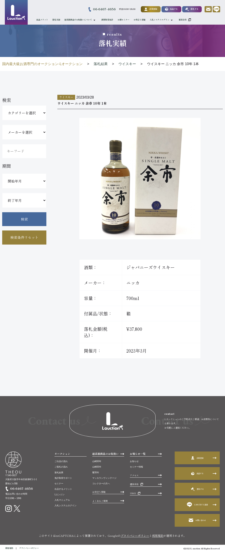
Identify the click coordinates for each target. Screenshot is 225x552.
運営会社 (183, 19)
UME (133, 493)
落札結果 (58, 472)
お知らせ (134, 461)
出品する (170, 9)
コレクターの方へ (101, 483)
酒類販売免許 (108, 19)
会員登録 (150, 9)
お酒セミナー (124, 19)
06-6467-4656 (103, 9)
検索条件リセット (24, 237)
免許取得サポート (63, 478)
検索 (24, 219)
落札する (191, 9)
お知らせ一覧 (138, 453)
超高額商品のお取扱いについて (79, 19)
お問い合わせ (197, 520)
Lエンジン (59, 494)
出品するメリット (63, 489)
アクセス (134, 475)
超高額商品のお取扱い (105, 453)
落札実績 (57, 19)
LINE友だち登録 (197, 504)
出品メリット (43, 19)
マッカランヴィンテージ (104, 478)
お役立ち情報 (140, 19)
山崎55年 (96, 467)
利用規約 (157, 536)
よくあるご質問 (100, 501)
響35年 (95, 472)
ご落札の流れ (61, 467)
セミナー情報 (136, 467)
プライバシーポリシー (135, 536)
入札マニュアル (62, 500)
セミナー (58, 483)
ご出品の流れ (61, 461)
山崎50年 (96, 461)
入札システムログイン (160, 19)
